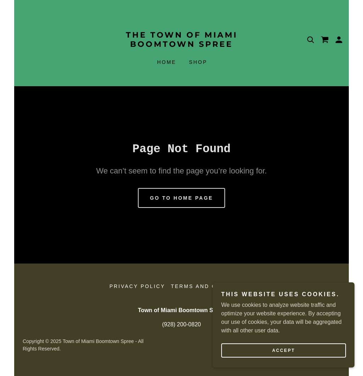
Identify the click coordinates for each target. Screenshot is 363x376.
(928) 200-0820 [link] (181, 324)
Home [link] (166, 62)
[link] (181, 45)
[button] (339, 40)
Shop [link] (198, 62)
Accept (283, 350)
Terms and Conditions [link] (212, 286)
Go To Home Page (181, 198)
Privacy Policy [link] (137, 286)
